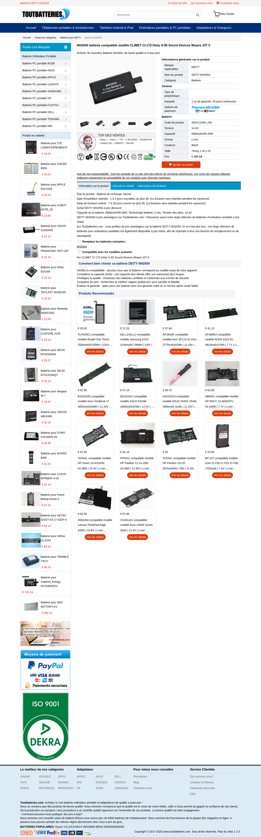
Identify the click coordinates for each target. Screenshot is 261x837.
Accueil (31, 27)
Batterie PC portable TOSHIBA (40, 119)
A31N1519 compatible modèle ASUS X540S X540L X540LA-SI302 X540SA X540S (180, 399)
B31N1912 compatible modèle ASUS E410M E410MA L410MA (133, 399)
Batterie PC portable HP (36, 98)
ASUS (99, 776)
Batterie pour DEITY (70, 37)
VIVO (23, 782)
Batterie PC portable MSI (37, 126)
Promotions (140, 776)
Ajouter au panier (181, 164)
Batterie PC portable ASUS (38, 70)
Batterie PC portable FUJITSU (40, 105)
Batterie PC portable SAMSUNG (41, 91)
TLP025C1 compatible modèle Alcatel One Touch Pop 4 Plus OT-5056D (93, 337)
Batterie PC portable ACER (38, 63)
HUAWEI (63, 782)
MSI (79, 782)
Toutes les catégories (45, 37)
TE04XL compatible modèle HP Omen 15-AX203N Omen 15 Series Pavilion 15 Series (94, 461)
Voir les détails (95, 351)
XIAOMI (25, 776)
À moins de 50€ (177, 3)
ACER (99, 788)
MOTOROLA (47, 788)
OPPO (62, 776)
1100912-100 (106, 143)
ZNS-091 (130, 143)
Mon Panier (227, 13)
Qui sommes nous (202, 3)
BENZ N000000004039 (110, 826)
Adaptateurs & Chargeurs (213, 27)
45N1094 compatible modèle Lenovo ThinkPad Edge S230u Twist (95, 523)
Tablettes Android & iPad (116, 27)
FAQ (192, 793)
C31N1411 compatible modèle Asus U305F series (136, 522)
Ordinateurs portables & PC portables (165, 27)
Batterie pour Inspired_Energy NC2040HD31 (51, 582)
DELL (118, 776)
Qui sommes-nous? (201, 776)
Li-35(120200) (131, 140)
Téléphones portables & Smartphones (68, 27)
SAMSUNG (121, 788)
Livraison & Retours (202, 782)
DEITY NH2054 (201, 74)
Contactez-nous (229, 3)
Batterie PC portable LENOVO (40, 84)
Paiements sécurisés (202, 788)
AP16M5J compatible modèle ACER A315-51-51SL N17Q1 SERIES (219, 337)
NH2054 (82, 246)
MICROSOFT (66, 788)
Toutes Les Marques (44, 47)
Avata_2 (103, 140)
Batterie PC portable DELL (38, 112)
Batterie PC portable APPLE (39, 77)
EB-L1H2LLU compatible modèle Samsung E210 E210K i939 (135, 337)
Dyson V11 (61, 826)
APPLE (81, 776)
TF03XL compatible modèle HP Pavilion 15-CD (179, 461)
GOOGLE (45, 776)
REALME (44, 782)
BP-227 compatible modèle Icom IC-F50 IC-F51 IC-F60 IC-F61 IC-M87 (221, 461)
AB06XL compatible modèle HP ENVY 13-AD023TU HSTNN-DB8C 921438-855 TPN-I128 (221, 399)
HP (78, 788)
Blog (136, 782)
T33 (121, 140)
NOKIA (24, 788)
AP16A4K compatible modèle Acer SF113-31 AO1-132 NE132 (180, 337)
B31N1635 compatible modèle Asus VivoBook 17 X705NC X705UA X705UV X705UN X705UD (94, 399)
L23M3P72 (118, 143)
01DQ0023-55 (146, 140)
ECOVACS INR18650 (82, 826)
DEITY (195, 67)
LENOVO (120, 782)
